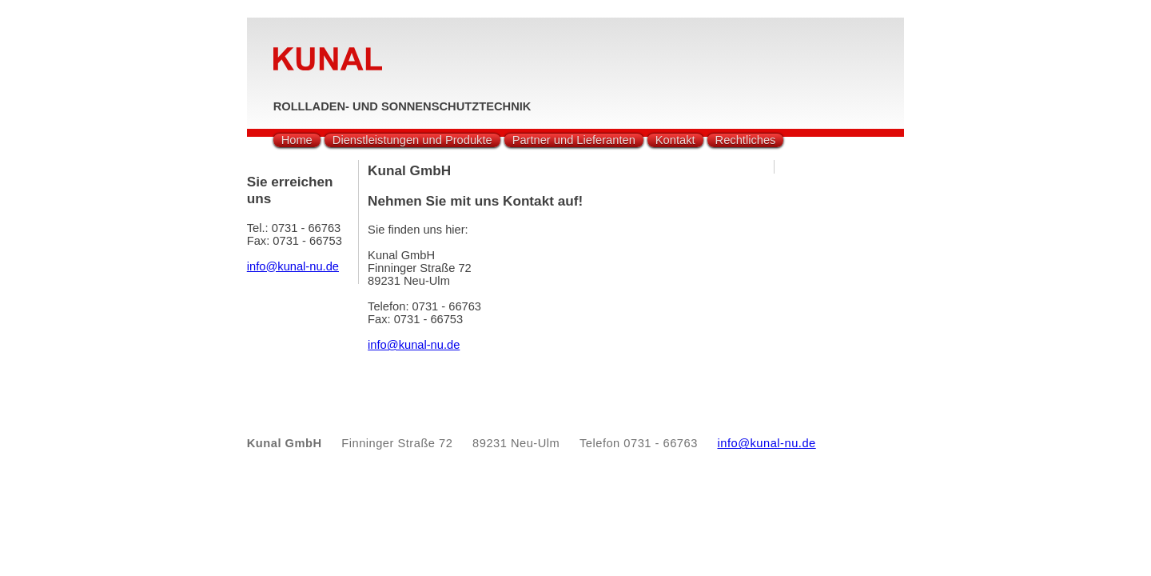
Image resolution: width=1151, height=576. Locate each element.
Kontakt (675, 140)
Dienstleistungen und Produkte (412, 140)
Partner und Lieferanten (573, 140)
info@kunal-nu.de (414, 344)
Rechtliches (745, 140)
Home (297, 140)
